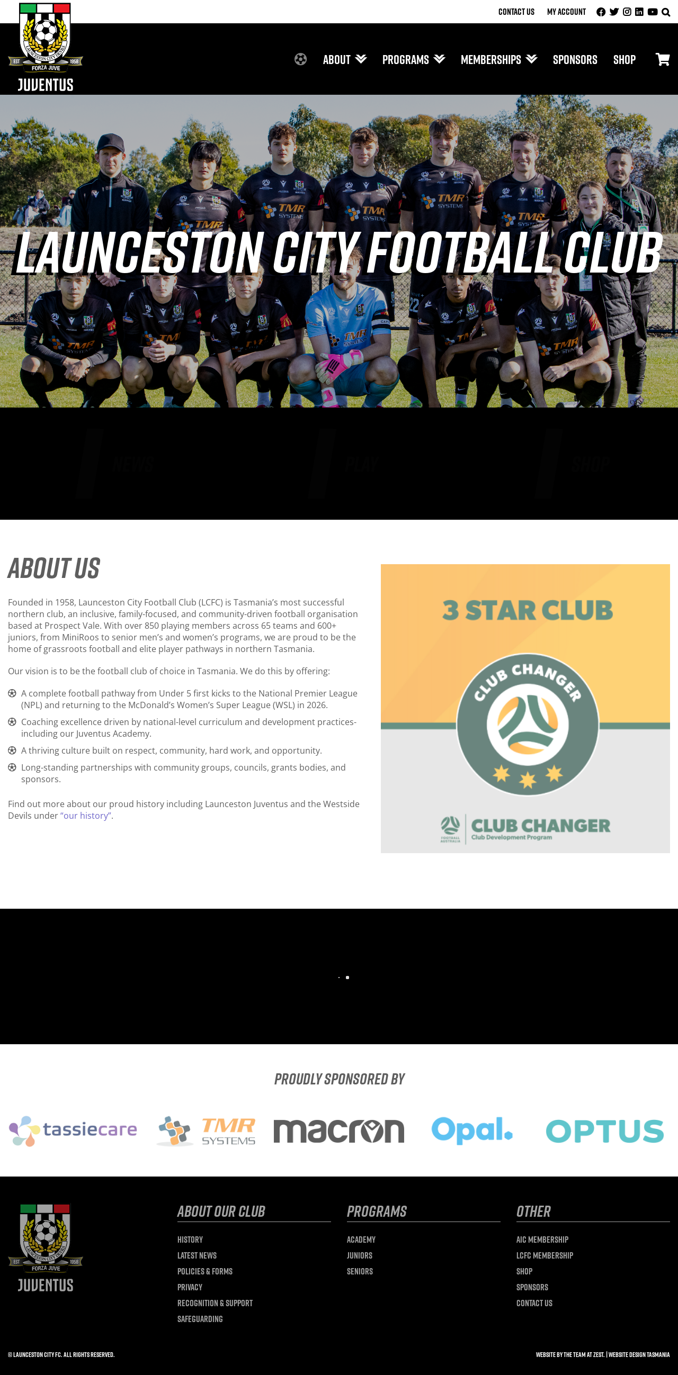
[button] (666, 11)
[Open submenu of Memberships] (529, 59)
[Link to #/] (663, 59)
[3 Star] (525, 568)
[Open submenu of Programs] (437, 59)
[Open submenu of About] (359, 59)
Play (361, 463)
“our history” (85, 815)
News (133, 463)
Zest (598, 1354)
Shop (590, 463)
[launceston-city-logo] (45, 7)
